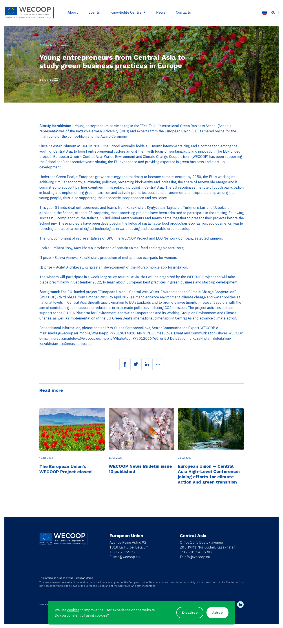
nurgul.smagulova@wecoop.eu (75, 338)
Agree (217, 612)
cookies (73, 610)
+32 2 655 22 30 (127, 552)
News (160, 12)
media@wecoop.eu (63, 333)
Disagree (190, 612)
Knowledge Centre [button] (126, 12)
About (73, 12)
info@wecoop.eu (126, 557)
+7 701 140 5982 (198, 552)
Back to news (55, 45)
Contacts (183, 12)
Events (94, 12)
